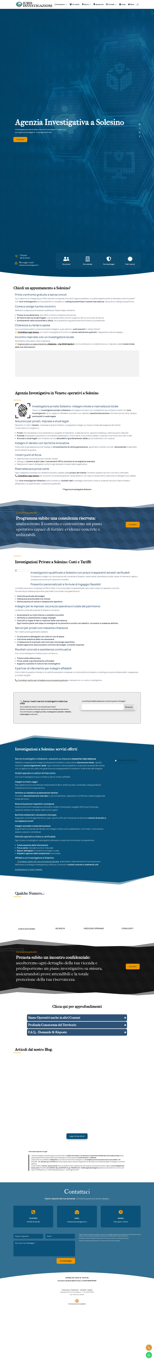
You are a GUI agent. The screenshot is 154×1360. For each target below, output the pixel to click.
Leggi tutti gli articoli (77, 1287)
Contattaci (20, 140)
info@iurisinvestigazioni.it (29, 265)
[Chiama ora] (149, 1347)
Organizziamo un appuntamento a (46, 344)
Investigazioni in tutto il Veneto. (28, 869)
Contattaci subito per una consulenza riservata (38, 861)
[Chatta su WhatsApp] (149, 1355)
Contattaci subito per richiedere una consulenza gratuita (42, 680)
